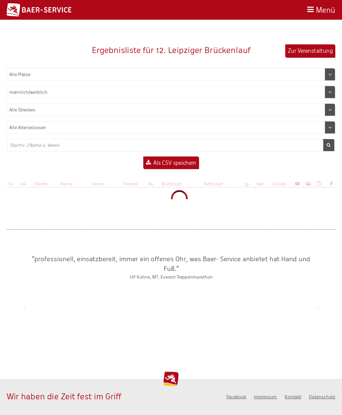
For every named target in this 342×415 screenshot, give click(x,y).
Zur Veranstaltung (310, 51)
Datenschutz (322, 396)
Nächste (317, 307)
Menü (325, 9)
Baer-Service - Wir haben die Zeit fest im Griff (39, 9)
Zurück (24, 307)
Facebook (236, 396)
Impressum (265, 396)
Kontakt (293, 396)
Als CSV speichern (174, 163)
